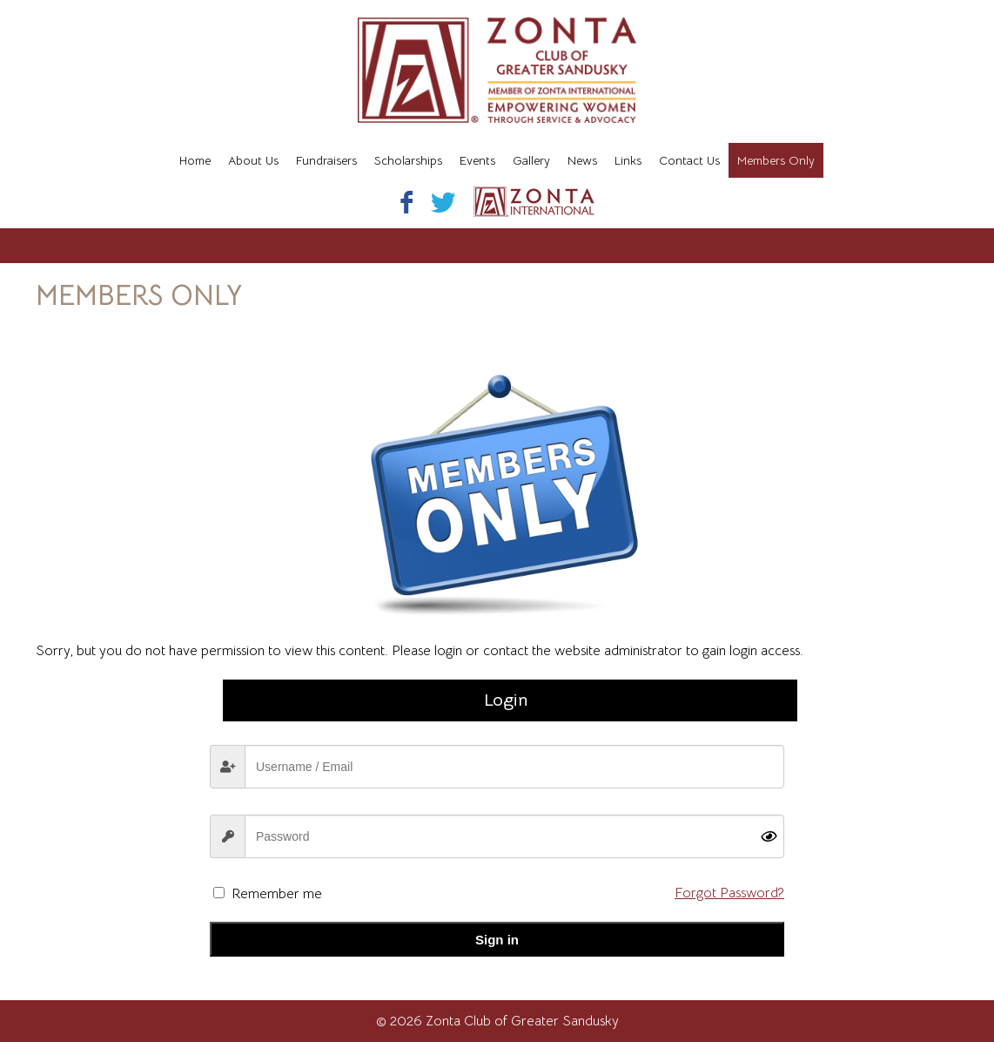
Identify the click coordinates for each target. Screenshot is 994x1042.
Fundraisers (326, 160)
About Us (253, 160)
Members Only (776, 160)
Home (195, 160)
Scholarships (408, 160)
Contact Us (689, 160)
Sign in (497, 939)
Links (628, 160)
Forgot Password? (729, 893)
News (582, 160)
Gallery (531, 160)
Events (477, 160)
